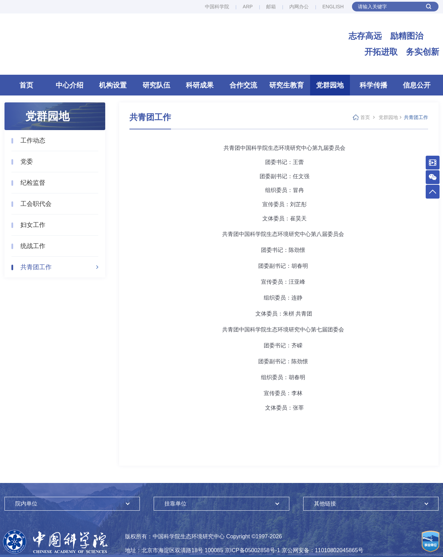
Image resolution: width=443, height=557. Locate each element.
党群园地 (330, 86)
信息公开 (417, 86)
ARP (248, 6)
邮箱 (271, 6)
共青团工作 (36, 268)
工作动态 (32, 141)
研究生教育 (286, 86)
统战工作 (32, 247)
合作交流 (243, 86)
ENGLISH (333, 6)
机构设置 (113, 86)
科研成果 (200, 86)
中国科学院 (217, 6)
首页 (26, 86)
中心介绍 (69, 86)
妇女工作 (32, 225)
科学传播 (373, 86)
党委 (26, 162)
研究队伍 (156, 86)
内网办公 (299, 6)
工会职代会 (36, 204)
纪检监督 (32, 183)
